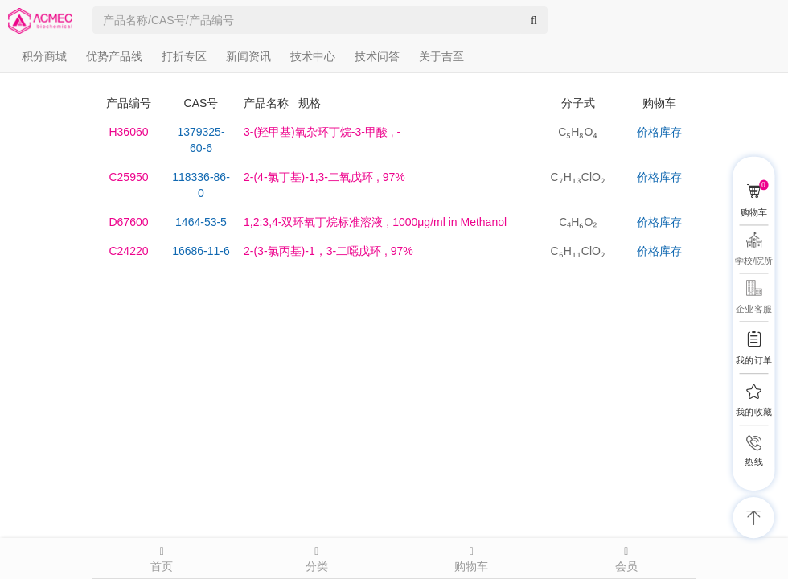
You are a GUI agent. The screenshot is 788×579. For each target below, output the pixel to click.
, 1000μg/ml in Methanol (375, 222)
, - (322, 131)
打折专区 (184, 56)
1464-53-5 (201, 222)
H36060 (128, 131)
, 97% (324, 176)
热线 (753, 462)
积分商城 (44, 56)
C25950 (128, 176)
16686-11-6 (201, 250)
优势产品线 (114, 56)
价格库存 (659, 131)
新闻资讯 (248, 56)
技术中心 (312, 56)
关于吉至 (441, 56)
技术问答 (377, 56)
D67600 (128, 222)
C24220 (128, 250)
